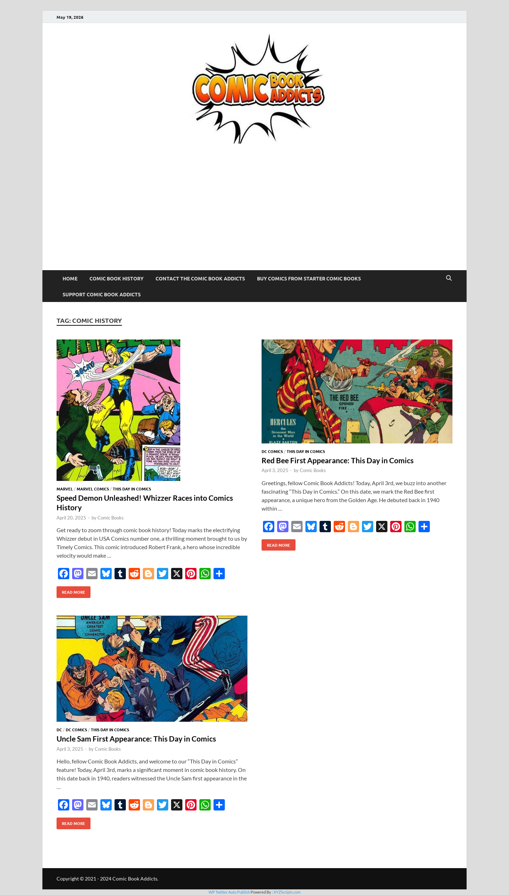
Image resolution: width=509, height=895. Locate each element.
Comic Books (111, 518)
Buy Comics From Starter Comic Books (309, 278)
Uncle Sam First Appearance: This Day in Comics (136, 738)
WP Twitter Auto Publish (229, 892)
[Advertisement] (254, 217)
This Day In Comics (132, 489)
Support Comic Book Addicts (102, 294)
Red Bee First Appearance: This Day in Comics (338, 460)
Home (70, 278)
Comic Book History (116, 278)
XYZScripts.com (287, 892)
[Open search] (449, 278)
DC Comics (272, 451)
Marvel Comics (93, 489)
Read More (71, 590)
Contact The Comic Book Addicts (200, 278)
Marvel (65, 489)
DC (59, 729)
